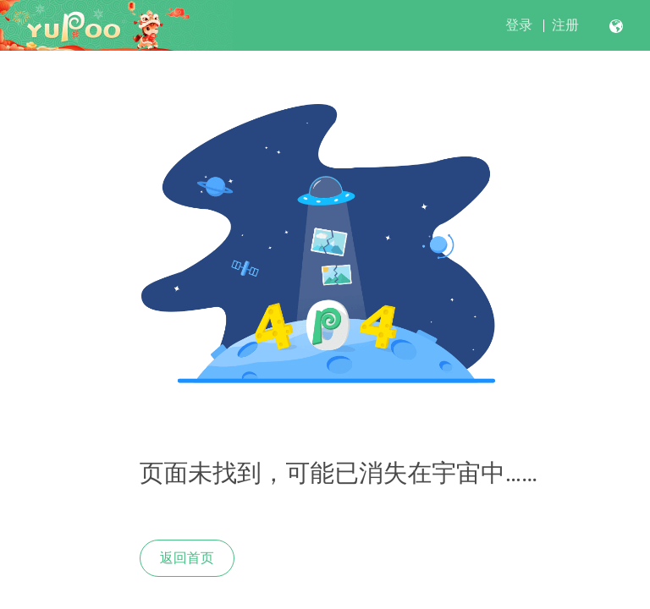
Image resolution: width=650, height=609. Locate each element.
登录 (518, 25)
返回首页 (187, 558)
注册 (565, 25)
